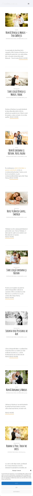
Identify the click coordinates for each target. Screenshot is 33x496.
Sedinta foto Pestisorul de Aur (16, 332)
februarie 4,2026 (23, 97)
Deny (16, 487)
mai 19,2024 (22, 452)
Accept (16, 483)
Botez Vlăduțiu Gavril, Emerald (16, 213)
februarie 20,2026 (22, 38)
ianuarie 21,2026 (23, 217)
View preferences (16, 491)
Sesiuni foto (16, 88)
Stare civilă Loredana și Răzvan (16, 272)
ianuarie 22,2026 (23, 156)
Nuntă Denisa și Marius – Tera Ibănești (16, 34)
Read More (23, 58)
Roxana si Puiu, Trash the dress (16, 447)
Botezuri (16, 208)
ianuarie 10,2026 (23, 276)
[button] (30, 470)
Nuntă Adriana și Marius (16, 389)
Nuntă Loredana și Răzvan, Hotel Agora (16, 152)
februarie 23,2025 (23, 392)
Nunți (16, 29)
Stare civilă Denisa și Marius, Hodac (16, 93)
